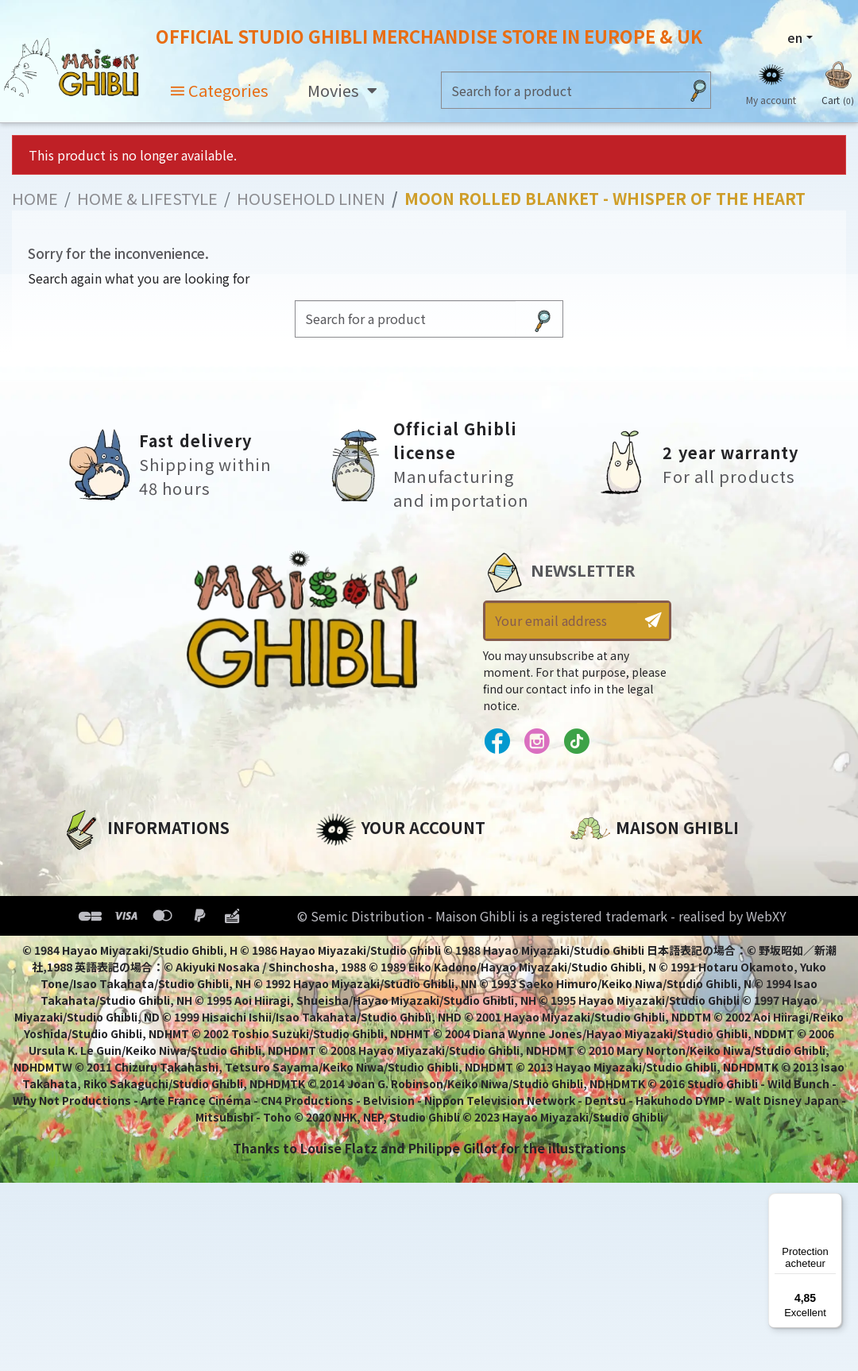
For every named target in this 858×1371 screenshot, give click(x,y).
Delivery (88, 973)
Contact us (606, 1035)
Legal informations (127, 892)
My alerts (346, 1000)
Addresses (350, 919)
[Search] (560, 90)
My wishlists (356, 973)
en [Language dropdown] (794, 37)
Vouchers (346, 946)
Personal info (360, 865)
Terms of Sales (110, 946)
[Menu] (832, 1202)
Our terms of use (118, 919)
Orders (338, 892)
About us (91, 865)
